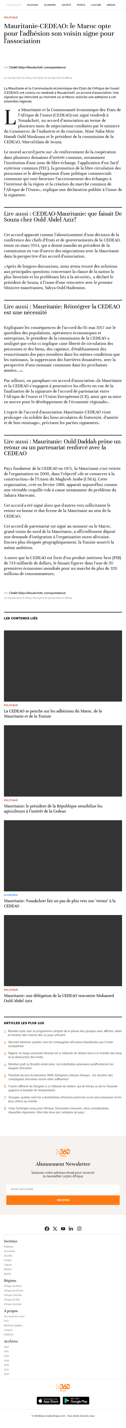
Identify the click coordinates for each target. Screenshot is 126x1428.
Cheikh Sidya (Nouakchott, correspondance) (37, 67)
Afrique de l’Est (12, 1299)
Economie (50, 5)
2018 (6, 1365)
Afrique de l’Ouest (13, 1290)
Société (66, 5)
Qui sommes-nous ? (15, 1316)
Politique (32, 5)
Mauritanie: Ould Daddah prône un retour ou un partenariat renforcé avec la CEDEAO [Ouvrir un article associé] (62, 447)
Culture (96, 5)
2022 (6, 1346)
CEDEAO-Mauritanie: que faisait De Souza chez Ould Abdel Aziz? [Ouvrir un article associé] (63, 216)
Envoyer (63, 1200)
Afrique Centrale (13, 1295)
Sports (7, 1274)
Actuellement (13, 5)
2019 (6, 1360)
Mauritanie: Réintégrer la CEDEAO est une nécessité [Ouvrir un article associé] (62, 309)
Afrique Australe (12, 1304)
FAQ (6, 1321)
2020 (6, 1355)
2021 (6, 1351)
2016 (6, 1374)
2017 (6, 1369)
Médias (111, 5)
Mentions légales (13, 1325)
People (81, 5)
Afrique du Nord (12, 1286)
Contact (8, 1330)
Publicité (8, 1334)
